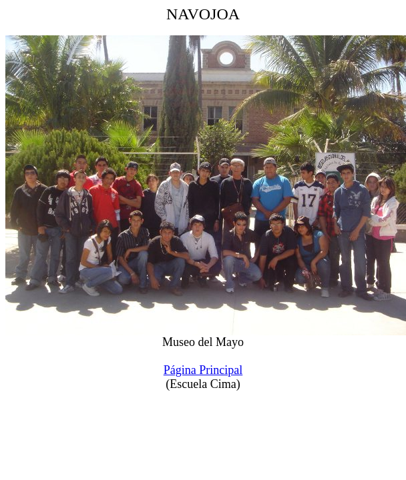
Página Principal (203, 370)
